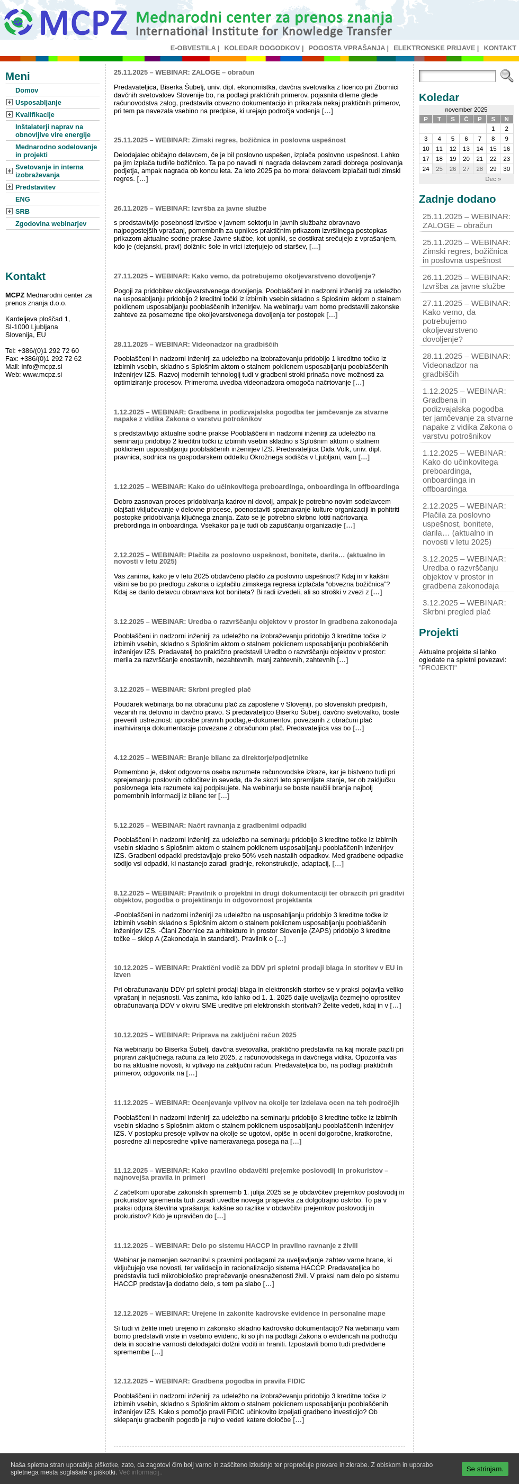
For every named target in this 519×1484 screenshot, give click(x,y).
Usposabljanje (38, 102)
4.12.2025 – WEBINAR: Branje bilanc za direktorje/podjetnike (211, 758)
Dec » (493, 179)
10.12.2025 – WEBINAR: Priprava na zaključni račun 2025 (205, 1035)
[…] (327, 111)
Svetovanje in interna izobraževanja (49, 171)
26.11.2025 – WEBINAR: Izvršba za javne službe (190, 208)
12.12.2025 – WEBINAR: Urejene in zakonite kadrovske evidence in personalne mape (250, 1313)
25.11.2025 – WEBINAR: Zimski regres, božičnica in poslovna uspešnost (230, 140)
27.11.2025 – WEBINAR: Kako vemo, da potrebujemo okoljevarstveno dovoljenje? (244, 276)
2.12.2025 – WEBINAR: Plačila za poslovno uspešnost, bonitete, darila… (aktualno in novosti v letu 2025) (249, 558)
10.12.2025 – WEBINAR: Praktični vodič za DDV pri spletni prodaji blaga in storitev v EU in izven (258, 971)
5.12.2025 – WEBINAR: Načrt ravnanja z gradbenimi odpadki (210, 825)
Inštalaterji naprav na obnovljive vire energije (53, 131)
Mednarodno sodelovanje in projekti (56, 151)
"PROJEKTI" (438, 668)
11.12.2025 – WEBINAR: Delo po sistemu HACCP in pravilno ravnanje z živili (236, 1246)
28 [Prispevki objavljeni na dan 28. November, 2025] (479, 169)
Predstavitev (35, 187)
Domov (26, 90)
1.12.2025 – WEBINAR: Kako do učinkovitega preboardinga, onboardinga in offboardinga (256, 487)
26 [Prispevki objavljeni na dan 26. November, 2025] (453, 169)
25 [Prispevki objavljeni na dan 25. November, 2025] (439, 169)
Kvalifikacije (35, 115)
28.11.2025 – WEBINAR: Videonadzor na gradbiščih (196, 344)
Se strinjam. (485, 1469)
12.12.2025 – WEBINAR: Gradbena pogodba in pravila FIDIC (209, 1381)
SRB (22, 211)
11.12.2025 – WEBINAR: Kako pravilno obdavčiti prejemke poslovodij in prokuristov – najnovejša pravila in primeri (251, 1173)
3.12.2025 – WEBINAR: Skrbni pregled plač (182, 689)
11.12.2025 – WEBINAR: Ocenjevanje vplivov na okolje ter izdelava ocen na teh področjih (256, 1103)
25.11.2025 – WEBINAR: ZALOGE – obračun (184, 72)
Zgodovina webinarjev (50, 224)
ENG (22, 199)
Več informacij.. (141, 1472)
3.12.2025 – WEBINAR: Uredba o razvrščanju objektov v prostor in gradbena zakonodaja (255, 622)
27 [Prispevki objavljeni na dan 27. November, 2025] (466, 169)
